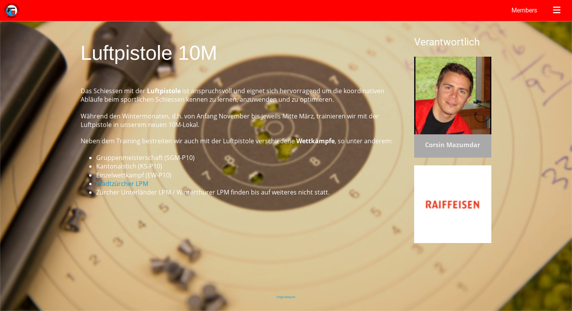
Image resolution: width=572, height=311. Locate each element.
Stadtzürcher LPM (122, 183)
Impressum (285, 296)
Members (524, 10)
